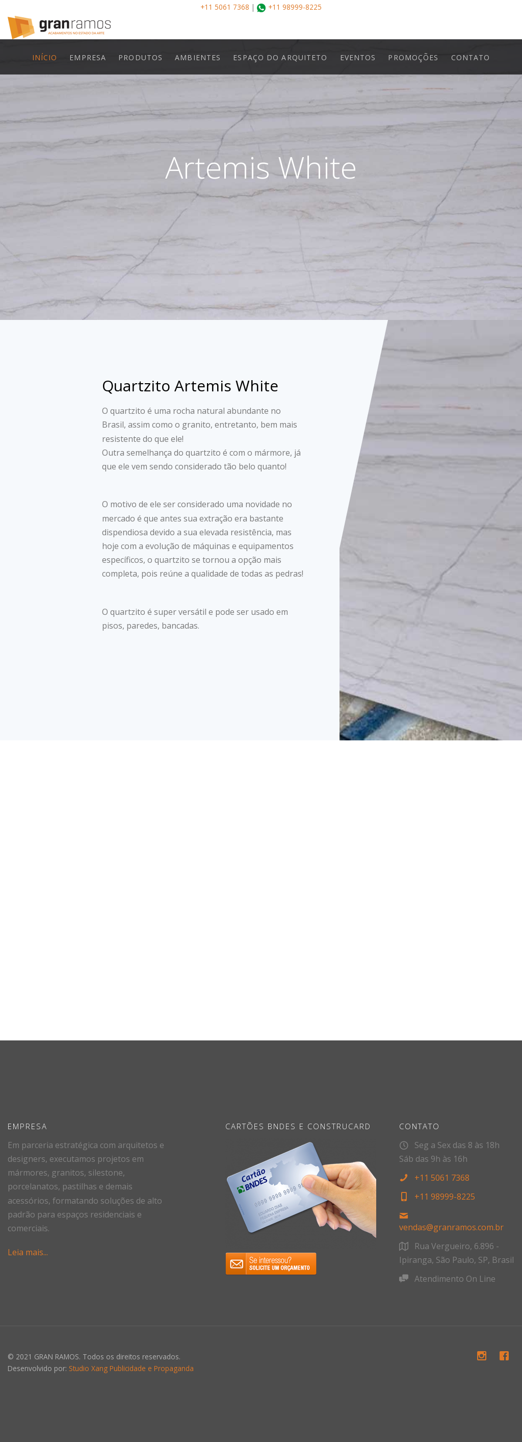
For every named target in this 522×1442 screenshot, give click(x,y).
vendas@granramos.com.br (451, 1227)
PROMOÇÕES (413, 57)
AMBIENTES (198, 57)
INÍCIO (45, 57)
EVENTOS (358, 57)
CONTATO (470, 57)
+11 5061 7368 (224, 7)
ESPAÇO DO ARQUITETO (280, 57)
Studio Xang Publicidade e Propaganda (131, 1368)
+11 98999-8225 (295, 7)
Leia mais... (28, 1252)
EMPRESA (87, 57)
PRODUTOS (140, 57)
